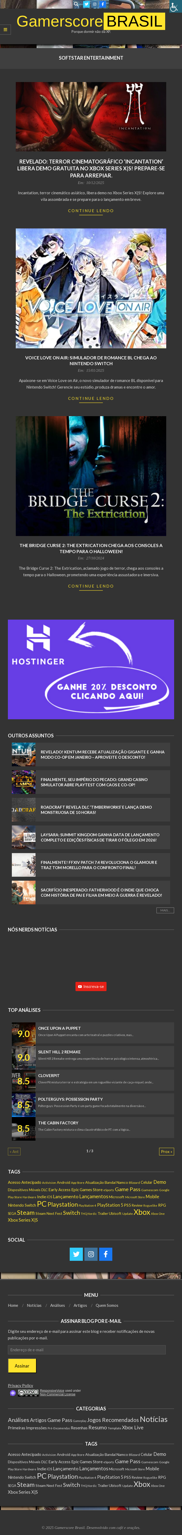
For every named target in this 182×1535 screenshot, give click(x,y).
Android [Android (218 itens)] (63, 1182)
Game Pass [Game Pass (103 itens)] (59, 1420)
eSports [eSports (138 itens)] (108, 1190)
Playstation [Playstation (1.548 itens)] (63, 1204)
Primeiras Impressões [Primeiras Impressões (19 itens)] (27, 1427)
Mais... (165, 910)
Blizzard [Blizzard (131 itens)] (134, 1183)
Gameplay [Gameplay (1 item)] (79, 1420)
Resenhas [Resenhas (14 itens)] (79, 1427)
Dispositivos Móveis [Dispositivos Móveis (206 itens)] (24, 1189)
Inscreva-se (91, 986)
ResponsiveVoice (52, 1391)
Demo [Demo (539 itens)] (159, 1182)
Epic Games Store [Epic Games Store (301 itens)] (87, 1189)
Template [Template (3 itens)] (114, 1428)
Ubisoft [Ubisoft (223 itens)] (115, 1213)
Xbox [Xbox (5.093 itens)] (142, 1211)
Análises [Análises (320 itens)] (18, 1419)
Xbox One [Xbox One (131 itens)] (158, 1214)
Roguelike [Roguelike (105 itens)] (150, 1205)
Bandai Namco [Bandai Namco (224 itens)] (116, 1182)
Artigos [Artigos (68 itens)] (38, 1420)
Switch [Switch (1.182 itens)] (71, 1212)
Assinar (22, 1366)
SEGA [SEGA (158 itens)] (12, 1213)
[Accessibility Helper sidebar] (175, 6)
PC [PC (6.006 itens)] (42, 1203)
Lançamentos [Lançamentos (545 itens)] (93, 1196)
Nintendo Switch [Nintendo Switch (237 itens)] (22, 1205)
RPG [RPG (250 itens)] (162, 1205)
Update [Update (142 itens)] (127, 1214)
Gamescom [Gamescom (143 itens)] (149, 1190)
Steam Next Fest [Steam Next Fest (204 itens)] (49, 1213)
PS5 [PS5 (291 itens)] (127, 1205)
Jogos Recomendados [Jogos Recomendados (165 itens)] (113, 1420)
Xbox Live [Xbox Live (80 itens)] (133, 1427)
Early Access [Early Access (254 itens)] (59, 1189)
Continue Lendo (91, 210)
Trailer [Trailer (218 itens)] (103, 1213)
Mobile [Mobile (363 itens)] (152, 1196)
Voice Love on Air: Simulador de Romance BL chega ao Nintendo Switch (91, 360)
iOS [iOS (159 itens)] (49, 1197)
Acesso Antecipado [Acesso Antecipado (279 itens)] (24, 1182)
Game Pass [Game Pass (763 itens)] (127, 1189)
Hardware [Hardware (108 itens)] (29, 1197)
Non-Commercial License (57, 1394)
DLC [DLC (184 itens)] (44, 1190)
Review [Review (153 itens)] (137, 1205)
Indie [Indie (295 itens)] (41, 1196)
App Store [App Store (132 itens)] (77, 1183)
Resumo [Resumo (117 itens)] (97, 1427)
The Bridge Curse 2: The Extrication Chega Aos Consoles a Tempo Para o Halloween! (91, 548)
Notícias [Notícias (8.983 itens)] (154, 1419)
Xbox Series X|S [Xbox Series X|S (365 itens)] (23, 1220)
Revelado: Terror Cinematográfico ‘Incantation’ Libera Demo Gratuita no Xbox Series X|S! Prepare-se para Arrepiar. (91, 168)
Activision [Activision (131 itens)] (49, 1183)
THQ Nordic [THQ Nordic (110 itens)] (89, 1213)
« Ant (14, 1151)
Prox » (166, 1151)
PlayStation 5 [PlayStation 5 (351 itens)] (110, 1204)
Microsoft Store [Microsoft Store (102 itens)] (135, 1197)
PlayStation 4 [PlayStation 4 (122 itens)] (87, 1205)
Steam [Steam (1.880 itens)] (26, 1212)
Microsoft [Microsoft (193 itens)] (116, 1197)
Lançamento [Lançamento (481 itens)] (65, 1196)
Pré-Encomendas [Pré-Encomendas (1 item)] (59, 1428)
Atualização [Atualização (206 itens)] (94, 1182)
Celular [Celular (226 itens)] (147, 1182)
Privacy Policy (20, 1385)
